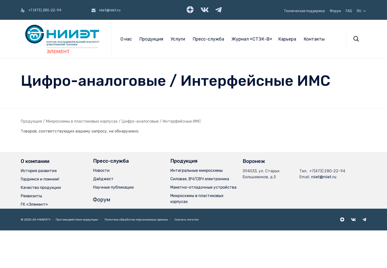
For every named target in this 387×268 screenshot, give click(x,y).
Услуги (178, 39)
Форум (335, 11)
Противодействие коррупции (77, 219)
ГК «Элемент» (34, 204)
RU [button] (361, 11)
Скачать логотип (186, 219)
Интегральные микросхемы (196, 170)
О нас (126, 39)
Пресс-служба (208, 39)
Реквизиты (31, 196)
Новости (101, 170)
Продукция (151, 39)
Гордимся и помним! (40, 179)
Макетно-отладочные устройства (203, 187)
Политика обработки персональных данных (136, 219)
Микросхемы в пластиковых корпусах (82, 121)
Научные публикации (113, 187)
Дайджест (103, 179)
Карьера (287, 39)
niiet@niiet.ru (323, 177)
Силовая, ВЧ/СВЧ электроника (199, 179)
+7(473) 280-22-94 (327, 171)
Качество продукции (41, 187)
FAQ (349, 11)
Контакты (314, 39)
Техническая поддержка (304, 11)
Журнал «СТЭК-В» (252, 39)
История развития (39, 170)
